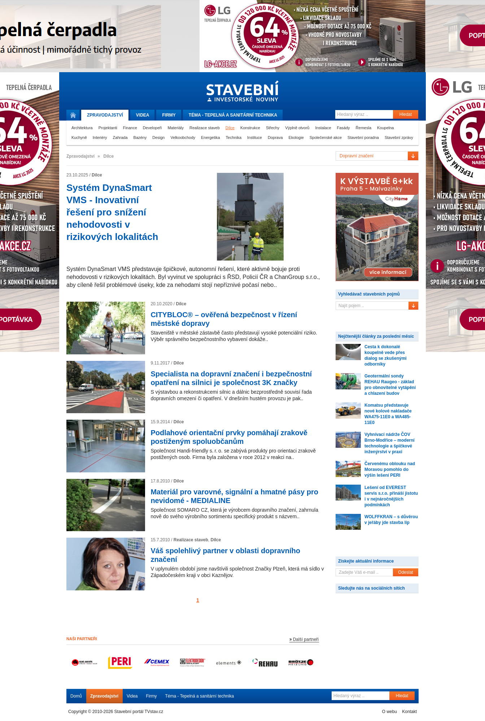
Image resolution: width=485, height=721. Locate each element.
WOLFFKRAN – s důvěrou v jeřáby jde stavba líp (391, 519)
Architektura (82, 128)
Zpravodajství (104, 696)
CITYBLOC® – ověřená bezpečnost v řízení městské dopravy (223, 319)
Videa (142, 115)
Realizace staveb (204, 128)
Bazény (140, 137)
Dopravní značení (356, 155)
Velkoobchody (183, 137)
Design (158, 137)
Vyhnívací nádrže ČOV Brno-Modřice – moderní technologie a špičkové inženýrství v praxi (389, 443)
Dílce (230, 128)
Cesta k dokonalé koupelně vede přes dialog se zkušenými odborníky (385, 355)
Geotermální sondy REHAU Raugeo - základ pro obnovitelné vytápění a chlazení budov (390, 384)
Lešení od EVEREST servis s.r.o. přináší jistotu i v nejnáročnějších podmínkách (391, 496)
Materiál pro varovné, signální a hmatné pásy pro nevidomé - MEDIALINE (234, 496)
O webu (389, 711)
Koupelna (385, 128)
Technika (233, 137)
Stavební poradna (363, 137)
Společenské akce (326, 137)
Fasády (343, 128)
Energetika (210, 137)
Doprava (275, 137)
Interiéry (100, 137)
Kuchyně (79, 137)
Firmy (168, 115)
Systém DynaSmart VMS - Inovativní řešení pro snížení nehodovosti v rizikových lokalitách (112, 212)
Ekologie (296, 137)
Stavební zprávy (399, 137)
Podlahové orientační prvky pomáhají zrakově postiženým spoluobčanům (228, 437)
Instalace (323, 128)
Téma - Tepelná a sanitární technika (199, 696)
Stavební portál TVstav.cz (138, 711)
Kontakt (409, 711)
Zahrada (120, 137)
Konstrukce (250, 128)
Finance (130, 128)
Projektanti (108, 128)
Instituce (254, 137)
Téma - (233, 115)
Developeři (152, 128)
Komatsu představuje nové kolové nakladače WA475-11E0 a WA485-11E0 (388, 414)
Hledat (405, 114)
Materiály (175, 128)
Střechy (272, 128)
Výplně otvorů (297, 128)
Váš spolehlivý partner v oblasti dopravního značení (225, 555)
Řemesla (363, 128)
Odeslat (405, 572)
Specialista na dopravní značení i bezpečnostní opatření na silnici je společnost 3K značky (231, 378)
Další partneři (306, 639)
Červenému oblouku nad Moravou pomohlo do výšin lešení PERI (389, 469)
